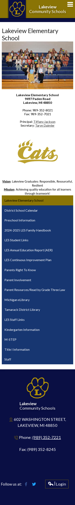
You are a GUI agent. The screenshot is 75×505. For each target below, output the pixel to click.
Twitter (34, 484)
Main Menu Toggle (70, 4)
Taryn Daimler (45, 125)
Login (57, 485)
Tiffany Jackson (44, 121)
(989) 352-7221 (46, 437)
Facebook (26, 484)
